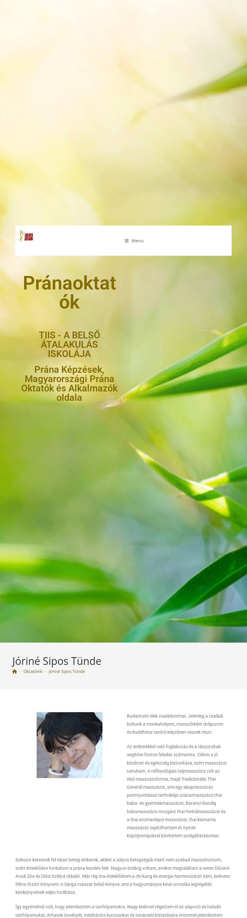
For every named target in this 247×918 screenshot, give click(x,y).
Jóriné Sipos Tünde (67, 671)
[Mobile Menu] (134, 240)
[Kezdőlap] (14, 671)
